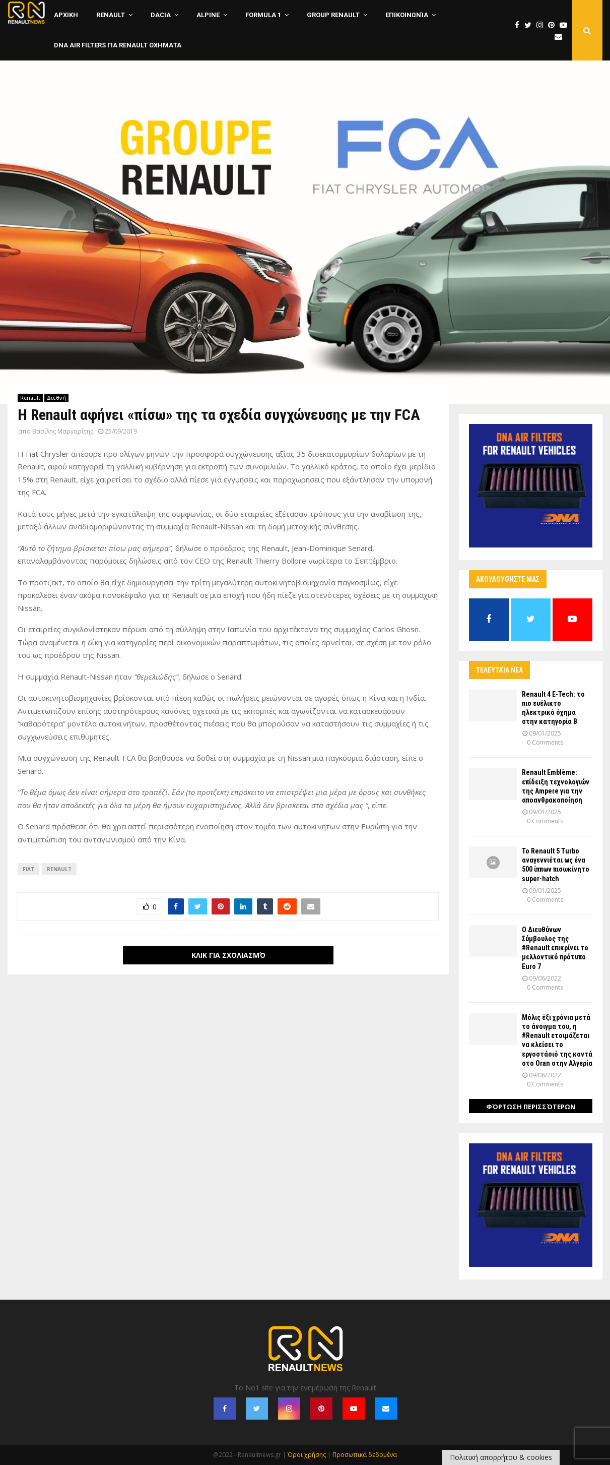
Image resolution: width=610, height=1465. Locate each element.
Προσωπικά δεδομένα (364, 1454)
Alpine (208, 15)
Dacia (161, 15)
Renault (110, 15)
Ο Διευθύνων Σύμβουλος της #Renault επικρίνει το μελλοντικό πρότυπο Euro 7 (555, 948)
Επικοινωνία (406, 15)
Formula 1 (263, 15)
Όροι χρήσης (307, 1454)
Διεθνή (56, 397)
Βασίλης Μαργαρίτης (62, 431)
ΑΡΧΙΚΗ (66, 15)
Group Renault (333, 15)
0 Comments (545, 742)
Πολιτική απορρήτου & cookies (501, 1457)
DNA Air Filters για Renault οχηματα (117, 45)
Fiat (28, 869)
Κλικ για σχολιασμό (228, 955)
